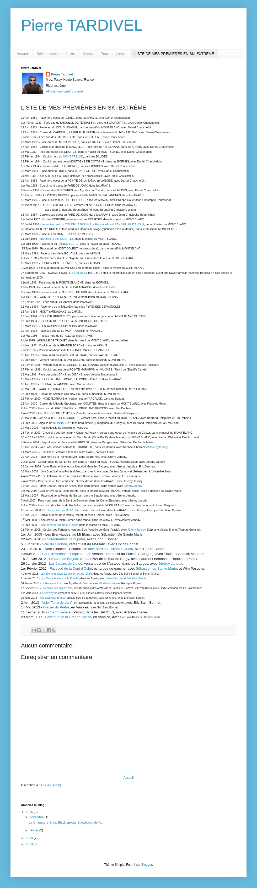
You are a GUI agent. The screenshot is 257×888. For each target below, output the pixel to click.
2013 (30, 844)
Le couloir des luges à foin (57, 588)
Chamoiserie (58, 612)
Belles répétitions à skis (55, 54)
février (34, 830)
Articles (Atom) (50, 785)
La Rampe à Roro (52, 583)
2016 (30, 812)
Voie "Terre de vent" (57, 602)
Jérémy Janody (170, 563)
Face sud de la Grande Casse (68, 617)
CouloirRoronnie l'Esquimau (63, 554)
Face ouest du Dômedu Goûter (59, 524)
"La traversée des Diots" (58, 510)
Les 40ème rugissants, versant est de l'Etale (66, 573)
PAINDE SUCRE (68, 243)
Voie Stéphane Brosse (52, 597)
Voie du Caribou (54, 544)
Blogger (146, 865)
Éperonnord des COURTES (57, 238)
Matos (88, 54)
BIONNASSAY (62, 422)
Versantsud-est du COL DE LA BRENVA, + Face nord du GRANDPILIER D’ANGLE (92, 224)
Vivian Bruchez (114, 578)
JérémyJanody (158, 447)
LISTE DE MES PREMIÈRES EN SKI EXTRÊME (174, 54)
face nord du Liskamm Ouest (110, 549)
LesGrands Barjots (63, 559)
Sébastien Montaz (137, 578)
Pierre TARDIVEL (82, 25)
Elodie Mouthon (108, 583)
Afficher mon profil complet (64, 91)
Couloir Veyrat (48, 593)
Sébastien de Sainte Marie (156, 568)
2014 (30, 838)
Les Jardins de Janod (65, 563)
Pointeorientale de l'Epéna (64, 539)
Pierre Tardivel (62, 74)
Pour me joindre (114, 54)
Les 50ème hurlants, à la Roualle (60, 578)
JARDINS (49, 413)
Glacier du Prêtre (56, 607)
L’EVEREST (79, 272)
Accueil (23, 54)
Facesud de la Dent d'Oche (71, 568)
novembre (37, 817)
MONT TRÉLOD (73, 156)
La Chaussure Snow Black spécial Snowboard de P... (66, 822)
